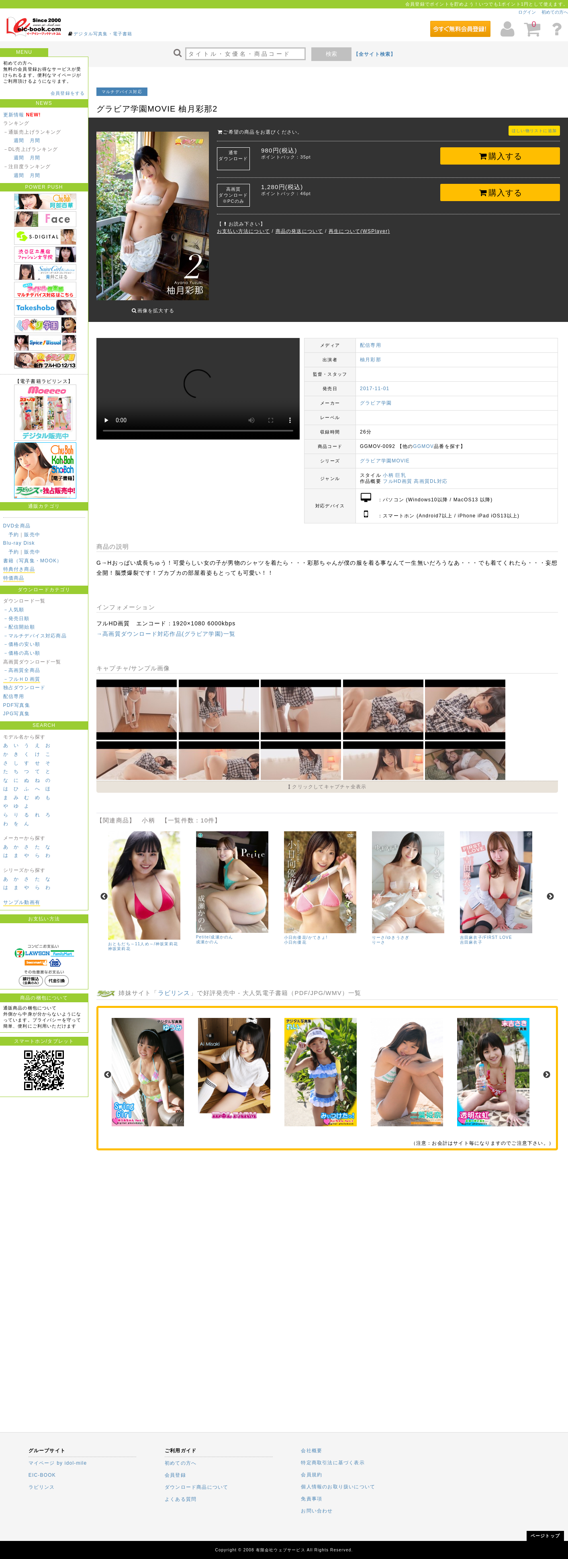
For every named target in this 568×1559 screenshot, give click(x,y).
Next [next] (550, 891)
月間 (35, 140)
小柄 (388, 469)
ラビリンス (174, 986)
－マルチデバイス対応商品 (35, 636)
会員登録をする (68, 93)
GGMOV (423, 440)
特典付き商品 (19, 569)
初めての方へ (554, 12)
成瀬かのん (207, 936)
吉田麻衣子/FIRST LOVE (486, 931)
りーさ (379, 936)
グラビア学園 (376, 397)
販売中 (32, 534)
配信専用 (14, 696)
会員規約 (311, 1475)
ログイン (527, 12)
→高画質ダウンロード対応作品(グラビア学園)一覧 (165, 628)
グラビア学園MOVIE (385, 455)
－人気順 (14, 610)
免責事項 (311, 1499)
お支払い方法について (243, 231)
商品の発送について (299, 231)
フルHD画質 (397, 475)
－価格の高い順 (21, 653)
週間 (19, 140)
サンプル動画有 (21, 902)
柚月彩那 (370, 353)
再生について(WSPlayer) (359, 231)
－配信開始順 (19, 627)
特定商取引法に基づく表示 (332, 1462)
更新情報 (14, 115)
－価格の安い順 (21, 644)
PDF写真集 (16, 705)
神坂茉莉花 (119, 942)
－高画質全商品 (21, 670)
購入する (500, 156)
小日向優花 (295, 936)
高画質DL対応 (430, 475)
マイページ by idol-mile (58, 1463)
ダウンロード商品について (196, 1487)
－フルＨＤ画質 (21, 679)
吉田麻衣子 (471, 936)
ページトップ (545, 1535)
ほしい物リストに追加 (534, 130)
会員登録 (175, 1475)
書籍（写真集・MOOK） (32, 561)
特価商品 (14, 578)
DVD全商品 (17, 526)
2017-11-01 (374, 382)
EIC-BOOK (42, 1475)
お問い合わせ (317, 1511)
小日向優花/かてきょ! (306, 931)
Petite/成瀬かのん (214, 931)
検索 (331, 54)
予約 (13, 534)
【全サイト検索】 (374, 54)
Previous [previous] (104, 891)
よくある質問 (180, 1499)
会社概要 (311, 1450)
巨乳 (400, 469)
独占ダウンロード (24, 687)
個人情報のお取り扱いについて (338, 1487)
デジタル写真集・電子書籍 (103, 33)
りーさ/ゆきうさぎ (391, 931)
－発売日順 (16, 618)
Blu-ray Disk (19, 543)
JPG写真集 (16, 713)
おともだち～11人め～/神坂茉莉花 (143, 938)
